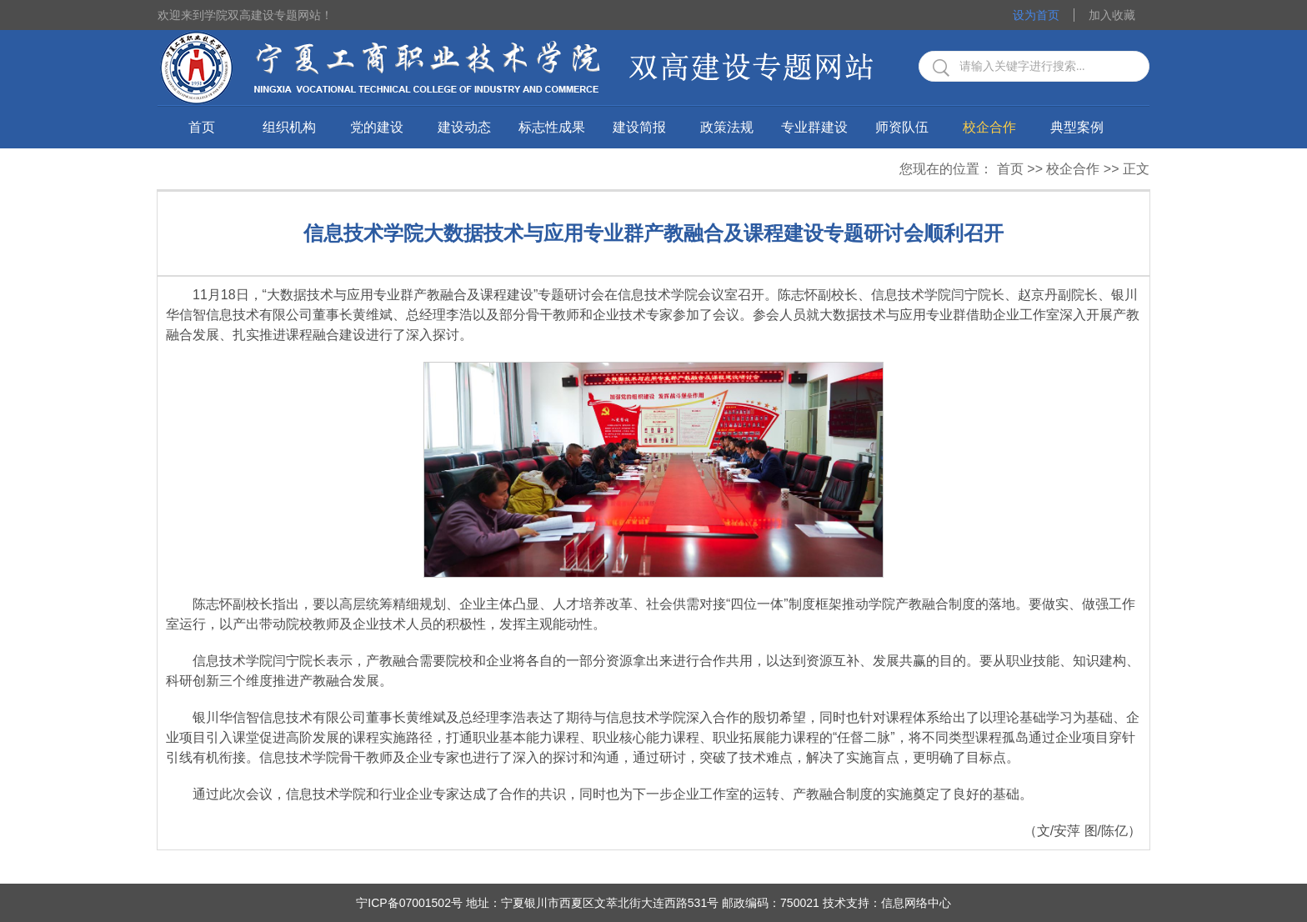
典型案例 (1077, 127)
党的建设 (376, 127)
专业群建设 (814, 127)
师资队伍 (902, 127)
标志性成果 (551, 127)
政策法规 (727, 127)
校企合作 (989, 127)
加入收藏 (1112, 15)
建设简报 (639, 127)
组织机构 (289, 127)
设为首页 (1036, 15)
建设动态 (464, 127)
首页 (201, 127)
